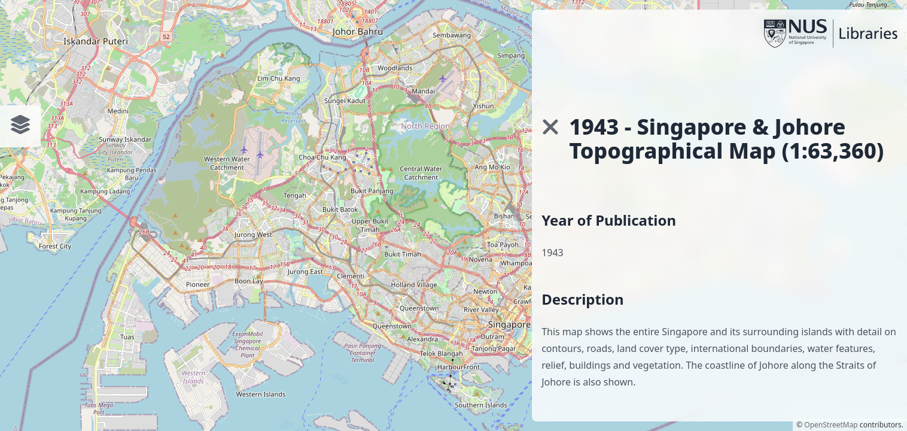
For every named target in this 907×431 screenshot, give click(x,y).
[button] (550, 127)
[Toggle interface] (20, 124)
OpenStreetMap (830, 425)
